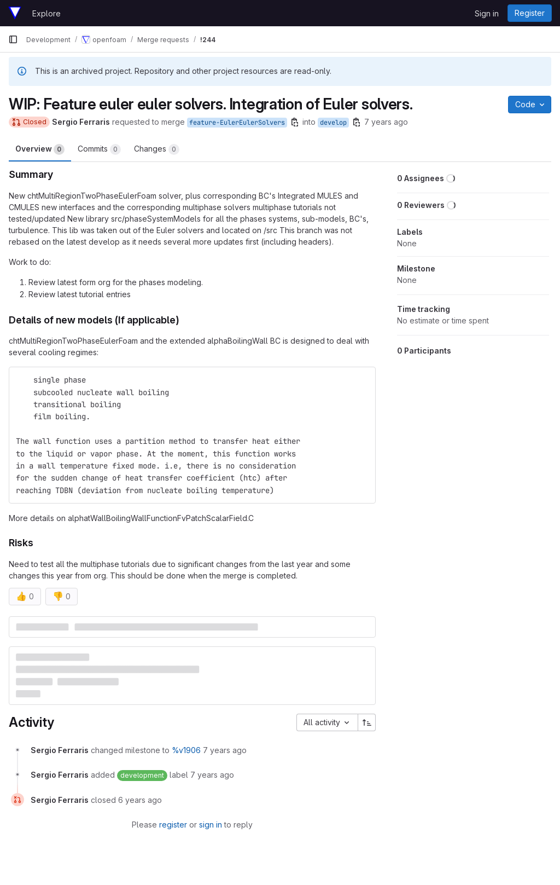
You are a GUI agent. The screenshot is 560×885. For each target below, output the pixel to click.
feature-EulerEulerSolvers (237, 122)
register (173, 824)
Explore (46, 13)
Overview (40, 149)
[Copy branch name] (294, 122)
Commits (99, 149)
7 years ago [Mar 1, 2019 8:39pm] (386, 121)
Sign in (487, 13)
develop (333, 122)
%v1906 (186, 750)
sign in (210, 824)
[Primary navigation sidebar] (13, 39)
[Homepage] (15, 13)
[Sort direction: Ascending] (367, 722)
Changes (156, 149)
